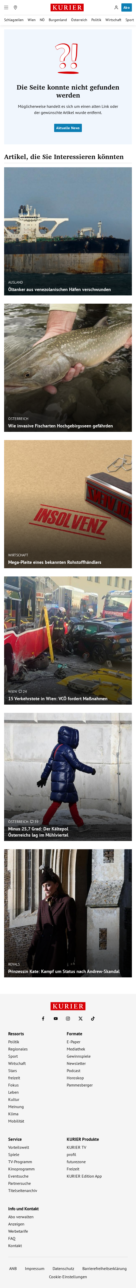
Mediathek (76, 1049)
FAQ (11, 1238)
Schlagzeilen (14, 19)
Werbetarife (18, 1231)
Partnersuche (19, 1183)
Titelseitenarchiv (22, 1190)
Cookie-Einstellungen (68, 1276)
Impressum (34, 1268)
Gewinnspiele (79, 1056)
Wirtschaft (113, 19)
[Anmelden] (116, 7)
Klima (13, 1113)
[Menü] (6, 7)
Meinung (16, 1106)
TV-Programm (20, 1161)
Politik (96, 19)
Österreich (79, 19)
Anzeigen (16, 1223)
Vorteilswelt (18, 1147)
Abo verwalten (21, 1216)
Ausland (15, 282)
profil (71, 1154)
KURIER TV (76, 1147)
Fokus (13, 1085)
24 (23, 691)
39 (34, 822)
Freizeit (73, 1168)
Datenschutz (63, 1268)
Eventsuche (18, 1176)
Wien (32, 19)
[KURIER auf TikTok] (93, 1018)
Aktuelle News (68, 128)
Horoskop (75, 1077)
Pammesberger (80, 1085)
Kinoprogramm (21, 1168)
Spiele (13, 1154)
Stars (12, 1070)
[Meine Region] (15, 7)
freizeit (14, 1077)
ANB (13, 1268)
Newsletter (76, 1063)
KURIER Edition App (84, 1176)
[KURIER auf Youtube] (56, 1018)
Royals (14, 964)
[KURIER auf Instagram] (68, 1018)
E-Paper (73, 1041)
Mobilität (16, 1121)
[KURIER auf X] (80, 1018)
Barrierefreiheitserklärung (104, 1268)
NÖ (42, 19)
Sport (129, 19)
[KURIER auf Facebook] (43, 1018)
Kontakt (15, 1245)
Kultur (13, 1099)
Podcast (73, 1070)
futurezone (76, 1161)
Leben (13, 1092)
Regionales (18, 1049)
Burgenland (58, 19)
